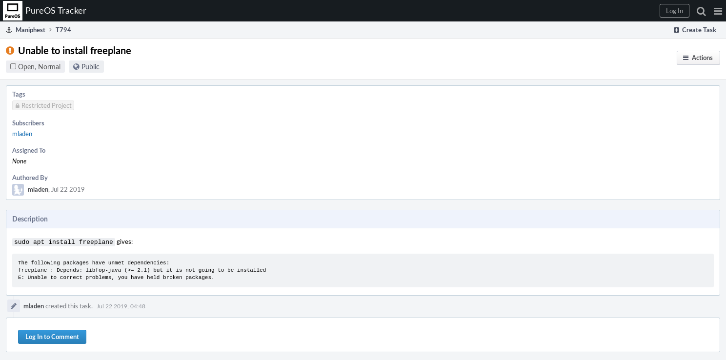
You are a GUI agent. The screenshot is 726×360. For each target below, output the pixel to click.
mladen (22, 133)
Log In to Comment (52, 335)
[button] (718, 10)
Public (90, 66)
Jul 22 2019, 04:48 (121, 305)
